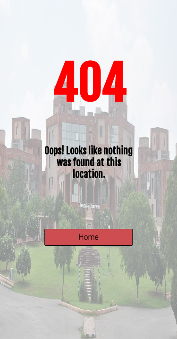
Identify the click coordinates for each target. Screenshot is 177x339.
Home (88, 237)
